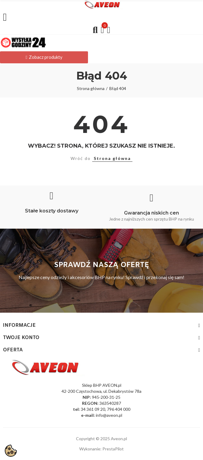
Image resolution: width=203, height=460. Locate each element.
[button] (44, 57)
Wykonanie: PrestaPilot (101, 448)
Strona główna (112, 158)
